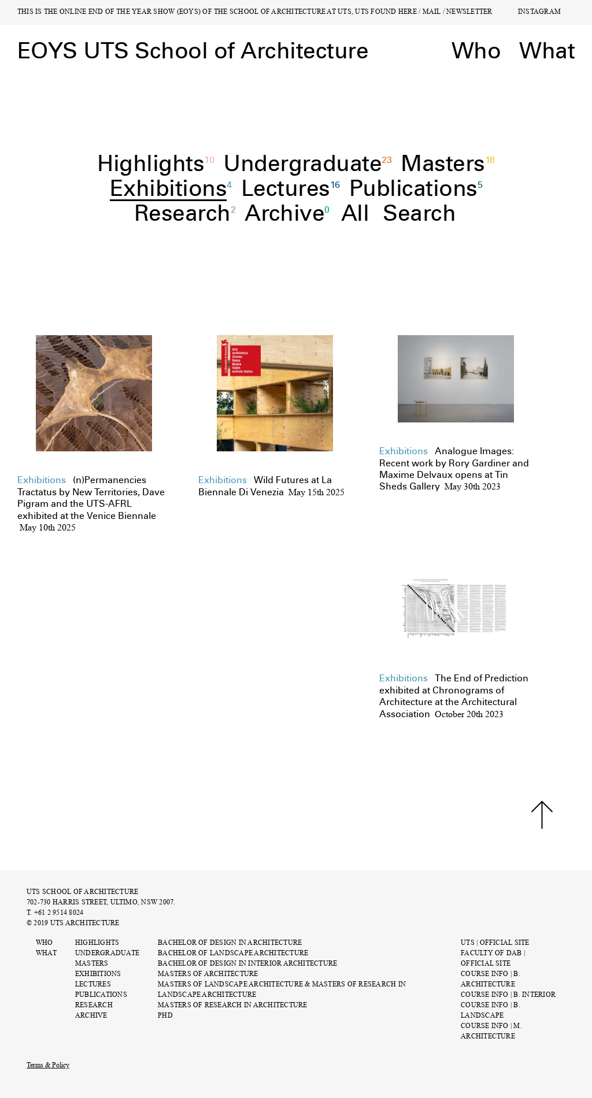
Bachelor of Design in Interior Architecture (247, 964)
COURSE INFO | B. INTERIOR (508, 995)
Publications (101, 995)
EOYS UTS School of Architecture (192, 51)
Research (94, 1006)
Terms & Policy (48, 1066)
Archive (91, 1016)
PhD (165, 1016)
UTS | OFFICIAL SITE (495, 943)
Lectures (93, 985)
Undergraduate (107, 954)
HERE (407, 12)
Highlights (97, 943)
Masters (92, 964)
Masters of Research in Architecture (232, 1006)
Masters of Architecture (208, 974)
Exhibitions (98, 974)
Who (44, 943)
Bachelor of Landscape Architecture (233, 954)
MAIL (432, 12)
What (46, 954)
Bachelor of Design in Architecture (230, 943)
